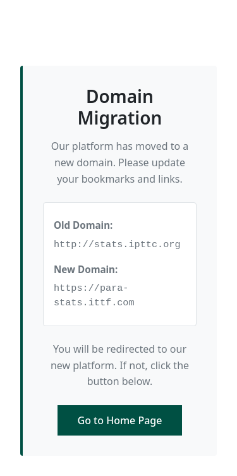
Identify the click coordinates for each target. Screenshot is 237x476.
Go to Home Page (120, 420)
